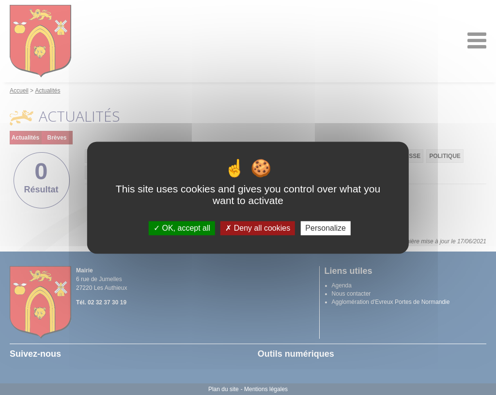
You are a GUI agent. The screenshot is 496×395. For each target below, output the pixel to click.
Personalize (325, 228)
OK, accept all (182, 228)
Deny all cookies (257, 228)
